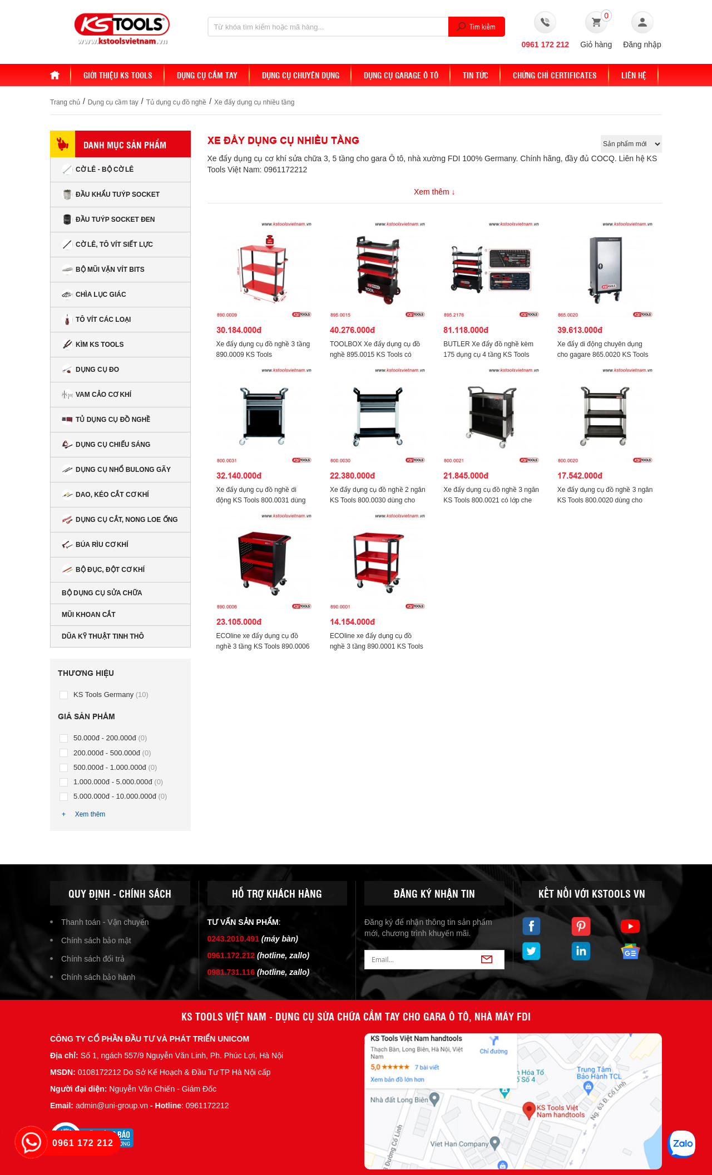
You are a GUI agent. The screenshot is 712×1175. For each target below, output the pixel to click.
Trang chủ (65, 102)
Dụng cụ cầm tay (113, 102)
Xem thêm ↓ (435, 191)
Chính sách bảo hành (98, 977)
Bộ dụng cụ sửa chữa (102, 593)
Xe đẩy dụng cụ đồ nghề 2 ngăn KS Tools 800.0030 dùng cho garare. (378, 500)
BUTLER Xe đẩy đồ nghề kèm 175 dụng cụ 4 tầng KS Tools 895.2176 (488, 354)
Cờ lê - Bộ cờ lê (98, 169)
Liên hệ (633, 75)
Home (60, 75)
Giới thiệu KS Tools (117, 75)
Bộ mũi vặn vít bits (103, 269)
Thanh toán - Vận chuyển (105, 922)
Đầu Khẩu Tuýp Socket (111, 194)
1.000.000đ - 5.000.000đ (118, 782)
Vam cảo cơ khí (96, 394)
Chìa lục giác (94, 294)
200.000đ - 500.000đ (112, 753)
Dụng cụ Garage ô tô (401, 75)
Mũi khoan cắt (89, 615)
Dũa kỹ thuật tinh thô (103, 636)
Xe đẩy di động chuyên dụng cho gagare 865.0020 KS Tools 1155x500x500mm (603, 354)
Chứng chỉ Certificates (555, 75)
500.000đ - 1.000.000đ (115, 767)
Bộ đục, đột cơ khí (103, 569)
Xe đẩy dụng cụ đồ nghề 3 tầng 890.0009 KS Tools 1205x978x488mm (263, 354)
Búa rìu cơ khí (95, 544)
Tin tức (475, 75)
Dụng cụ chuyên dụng (300, 75)
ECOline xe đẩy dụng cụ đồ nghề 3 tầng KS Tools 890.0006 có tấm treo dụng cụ (263, 646)
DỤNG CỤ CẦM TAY (207, 75)
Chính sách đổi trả (93, 958)
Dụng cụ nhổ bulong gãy (116, 469)
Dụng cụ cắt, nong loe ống (120, 519)
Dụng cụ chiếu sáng (106, 444)
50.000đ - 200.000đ (110, 738)
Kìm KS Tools (92, 344)
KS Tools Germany (111, 694)
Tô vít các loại (96, 319)
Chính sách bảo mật (96, 940)
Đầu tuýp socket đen (108, 219)
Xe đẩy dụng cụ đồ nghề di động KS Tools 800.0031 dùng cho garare (261, 500)
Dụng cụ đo (90, 369)
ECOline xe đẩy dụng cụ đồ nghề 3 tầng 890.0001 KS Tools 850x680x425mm (376, 646)
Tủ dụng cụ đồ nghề (176, 102)
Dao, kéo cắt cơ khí (105, 494)
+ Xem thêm (83, 814)
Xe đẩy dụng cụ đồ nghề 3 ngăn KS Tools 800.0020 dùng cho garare (605, 500)
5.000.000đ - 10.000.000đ (120, 796)
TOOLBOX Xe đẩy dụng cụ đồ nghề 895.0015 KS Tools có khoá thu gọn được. (375, 354)
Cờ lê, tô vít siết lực (107, 244)
